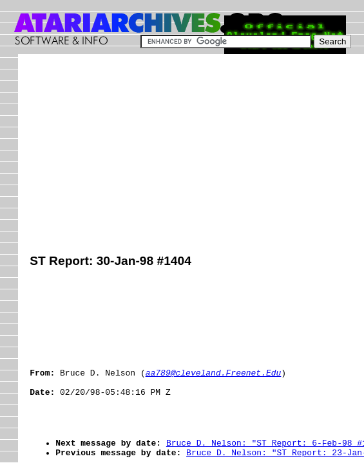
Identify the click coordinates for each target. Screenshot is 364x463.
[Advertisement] (196, 156)
